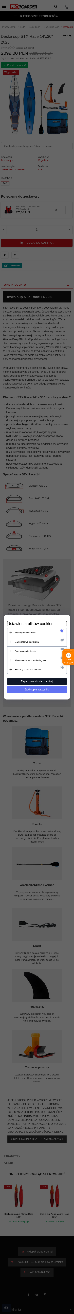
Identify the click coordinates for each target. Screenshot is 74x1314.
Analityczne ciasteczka (25, 651)
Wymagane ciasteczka (25, 632)
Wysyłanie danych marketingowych (31, 660)
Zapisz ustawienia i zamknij (37, 681)
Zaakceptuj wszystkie (36, 689)
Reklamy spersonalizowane (28, 669)
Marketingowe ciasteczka (27, 642)
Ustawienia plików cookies (30, 623)
